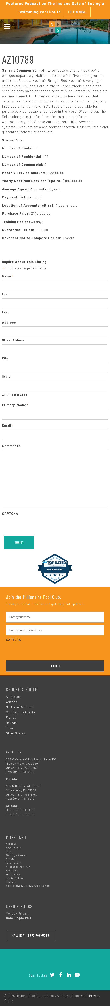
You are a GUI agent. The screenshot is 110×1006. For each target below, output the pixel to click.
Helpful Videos (14, 877)
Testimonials (13, 873)
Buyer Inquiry (14, 846)
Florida (11, 716)
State (6, 375)
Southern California (20, 711)
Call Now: (31, 934)
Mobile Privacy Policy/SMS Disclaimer (27, 885)
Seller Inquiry (14, 862)
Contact (10, 881)
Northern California (20, 706)
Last (5, 311)
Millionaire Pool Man (18, 866)
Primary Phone (15, 404)
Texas (10, 727)
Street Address (13, 339)
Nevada (11, 722)
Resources (12, 869)
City (5, 357)
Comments (11, 445)
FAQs (8, 850)
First (5, 293)
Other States (15, 732)
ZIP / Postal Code (14, 394)
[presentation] (32, 525)
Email (7, 424)
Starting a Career (16, 854)
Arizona (11, 701)
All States (13, 696)
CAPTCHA (10, 513)
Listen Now (76, 11)
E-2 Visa (10, 858)
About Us (11, 843)
